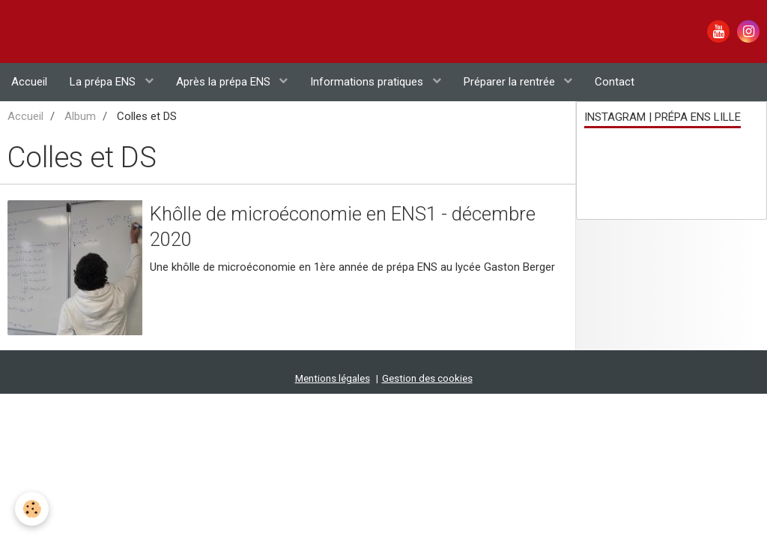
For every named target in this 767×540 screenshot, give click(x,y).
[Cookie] (32, 509)
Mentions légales (332, 316)
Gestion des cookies (427, 316)
